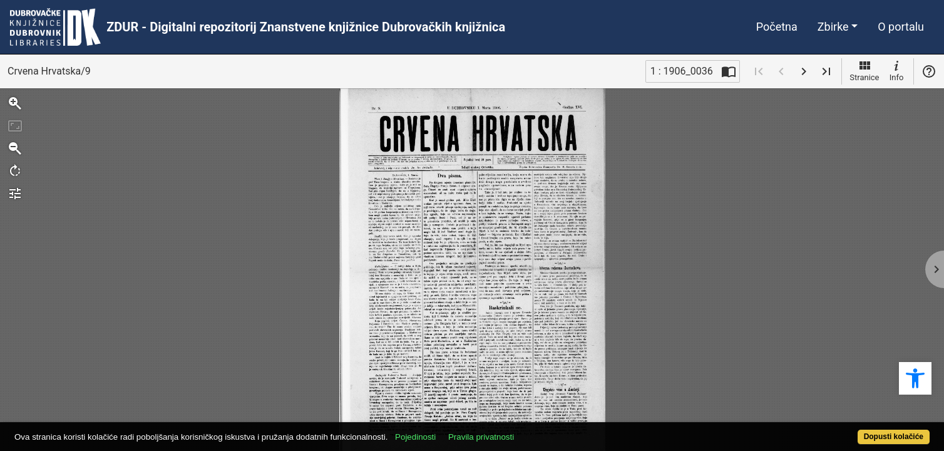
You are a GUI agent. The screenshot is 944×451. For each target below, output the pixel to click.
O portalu (901, 26)
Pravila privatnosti (528, 430)
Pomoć (928, 71)
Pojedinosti (462, 430)
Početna (777, 26)
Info (896, 70)
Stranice (864, 70)
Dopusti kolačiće (843, 430)
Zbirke (833, 26)
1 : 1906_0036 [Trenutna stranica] (681, 71)
